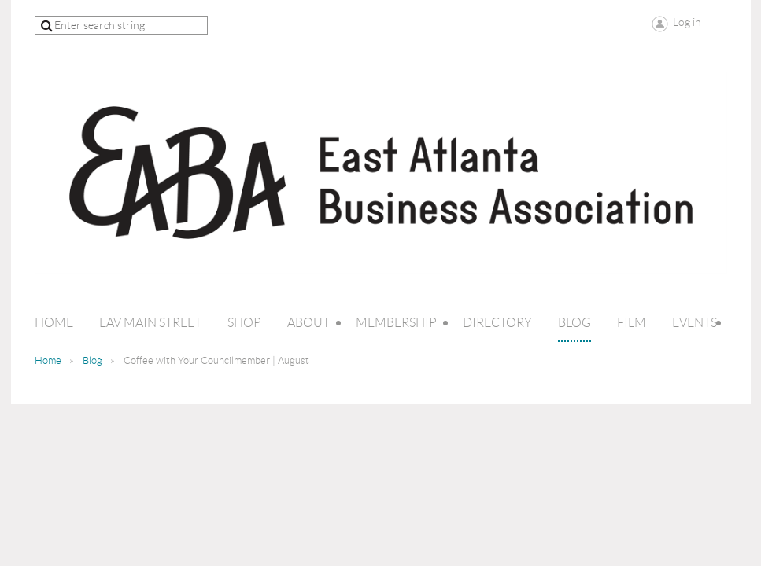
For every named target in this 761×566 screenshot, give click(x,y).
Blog (92, 360)
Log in (687, 22)
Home (48, 360)
